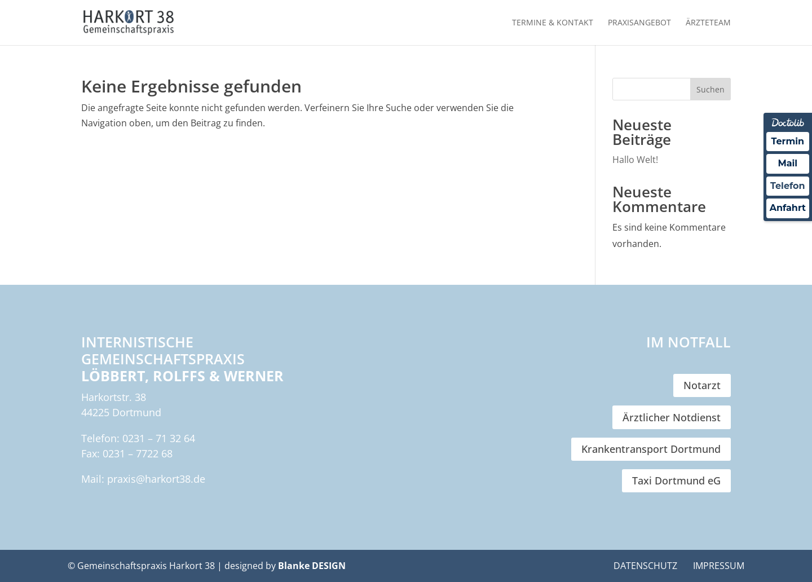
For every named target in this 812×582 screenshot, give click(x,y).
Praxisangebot (639, 23)
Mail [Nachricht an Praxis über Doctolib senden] (787, 163)
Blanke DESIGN (312, 565)
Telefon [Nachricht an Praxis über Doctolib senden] (787, 185)
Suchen (710, 89)
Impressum (718, 565)
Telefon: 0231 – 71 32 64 (138, 438)
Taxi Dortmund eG (676, 480)
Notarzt (702, 385)
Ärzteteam (708, 23)
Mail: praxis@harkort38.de (143, 479)
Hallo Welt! (635, 159)
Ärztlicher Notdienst (672, 417)
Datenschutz (645, 565)
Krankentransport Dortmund (651, 449)
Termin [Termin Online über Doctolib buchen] (788, 141)
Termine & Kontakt (552, 23)
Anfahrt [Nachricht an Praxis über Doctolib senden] (788, 207)
